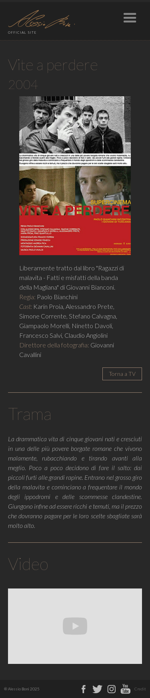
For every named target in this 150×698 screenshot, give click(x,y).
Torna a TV (122, 373)
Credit (140, 688)
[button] (130, 16)
